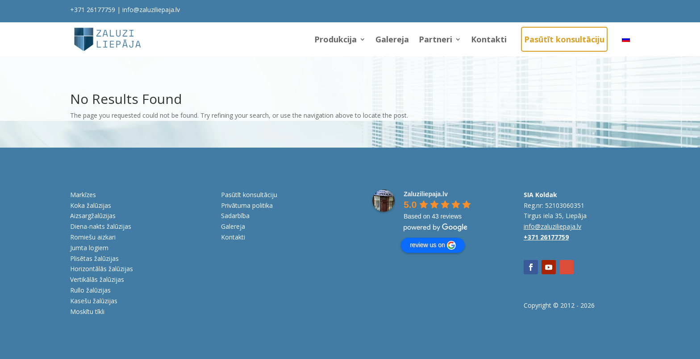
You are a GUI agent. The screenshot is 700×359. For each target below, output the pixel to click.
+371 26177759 (92, 9)
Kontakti (489, 39)
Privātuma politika (247, 205)
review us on (433, 245)
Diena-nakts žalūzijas (100, 226)
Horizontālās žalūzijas (101, 268)
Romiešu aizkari (93, 237)
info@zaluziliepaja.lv (151, 9)
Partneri (435, 39)
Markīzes (83, 194)
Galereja (392, 39)
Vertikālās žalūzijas (97, 279)
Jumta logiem (89, 247)
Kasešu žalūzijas (93, 301)
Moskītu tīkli (87, 311)
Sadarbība (235, 215)
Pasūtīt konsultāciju (564, 39)
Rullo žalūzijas (90, 290)
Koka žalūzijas (90, 205)
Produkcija (335, 39)
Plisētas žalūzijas (94, 258)
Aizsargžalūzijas (93, 215)
